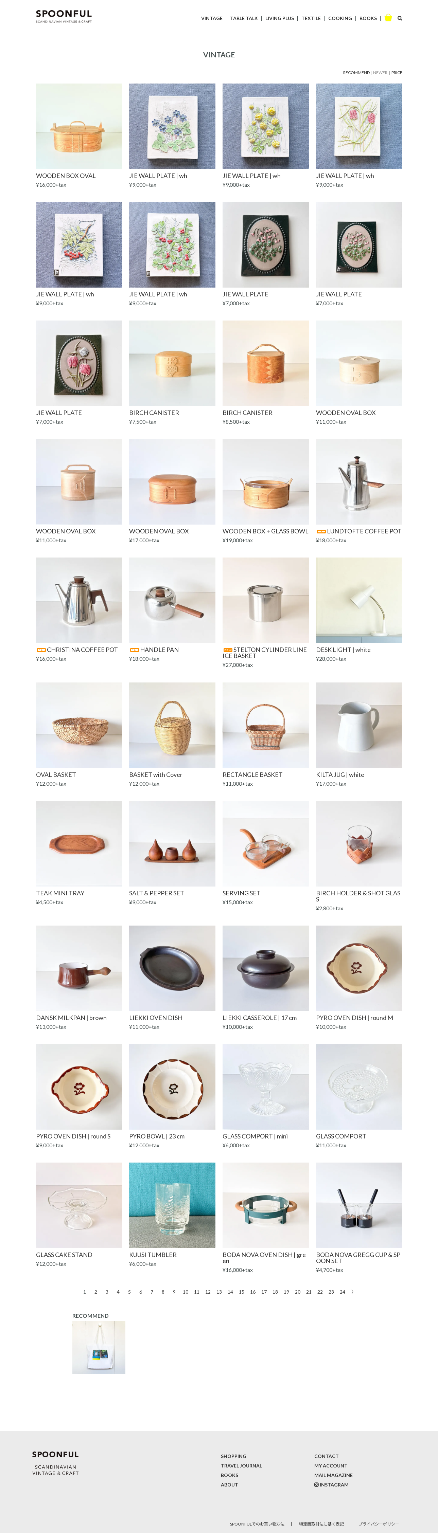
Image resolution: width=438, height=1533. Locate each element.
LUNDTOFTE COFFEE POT (359, 531)
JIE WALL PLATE (245, 294)
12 (208, 1291)
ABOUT (229, 1485)
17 (264, 1291)
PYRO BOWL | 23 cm (157, 1136)
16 (253, 1291)
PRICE (396, 72)
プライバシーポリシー (378, 1524)
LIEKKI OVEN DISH (155, 1017)
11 (196, 1291)
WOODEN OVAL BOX (346, 412)
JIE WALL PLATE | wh (158, 175)
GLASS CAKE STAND (64, 1254)
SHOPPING (233, 1456)
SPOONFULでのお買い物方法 (257, 1524)
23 (331, 1291)
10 (185, 1291)
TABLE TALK (244, 18)
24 (342, 1291)
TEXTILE (311, 18)
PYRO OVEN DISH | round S (73, 1136)
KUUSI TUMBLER (153, 1254)
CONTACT (326, 1456)
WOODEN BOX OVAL (66, 175)
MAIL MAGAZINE (333, 1475)
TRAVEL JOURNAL (241, 1465)
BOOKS (368, 18)
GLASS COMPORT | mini (255, 1136)
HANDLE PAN (154, 649)
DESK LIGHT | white (343, 649)
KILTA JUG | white (340, 774)
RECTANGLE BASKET (253, 774)
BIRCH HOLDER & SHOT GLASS (358, 896)
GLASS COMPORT (341, 1136)
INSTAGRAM (334, 1485)
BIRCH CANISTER (154, 412)
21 (309, 1291)
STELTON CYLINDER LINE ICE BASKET (265, 652)
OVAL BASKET (56, 774)
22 (320, 1291)
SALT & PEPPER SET (156, 893)
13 (219, 1291)
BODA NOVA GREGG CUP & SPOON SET (358, 1257)
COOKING (340, 18)
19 (286, 1291)
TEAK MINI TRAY (60, 893)
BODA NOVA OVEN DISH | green (264, 1257)
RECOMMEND (356, 72)
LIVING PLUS (279, 18)
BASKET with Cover (155, 774)
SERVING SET (242, 893)
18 (275, 1291)
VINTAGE (212, 18)
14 (230, 1291)
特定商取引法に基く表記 (321, 1524)
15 (241, 1291)
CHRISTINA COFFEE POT (77, 649)
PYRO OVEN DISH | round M (354, 1017)
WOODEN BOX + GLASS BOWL (266, 531)
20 (297, 1291)
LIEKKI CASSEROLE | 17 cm (260, 1017)
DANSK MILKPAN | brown (71, 1017)
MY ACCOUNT (331, 1465)
